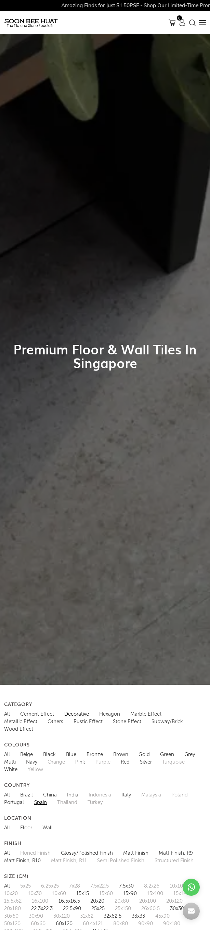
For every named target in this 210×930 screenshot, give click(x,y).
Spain (40, 802)
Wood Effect (18, 729)
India (72, 795)
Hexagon (109, 714)
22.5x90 (72, 908)
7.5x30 (126, 886)
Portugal (14, 802)
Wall (47, 828)
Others (55, 721)
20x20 (97, 901)
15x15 (82, 893)
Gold (144, 754)
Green (167, 754)
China (50, 795)
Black (49, 754)
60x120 (64, 923)
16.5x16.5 (69, 901)
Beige (26, 754)
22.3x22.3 (42, 908)
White (10, 769)
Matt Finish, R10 (22, 860)
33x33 (138, 916)
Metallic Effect (20, 721)
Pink (80, 762)
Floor (26, 828)
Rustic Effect (88, 721)
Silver (146, 762)
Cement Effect (37, 714)
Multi (10, 762)
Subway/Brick (167, 721)
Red (125, 762)
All (7, 714)
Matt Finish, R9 (176, 853)
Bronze (95, 754)
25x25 (98, 908)
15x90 (130, 893)
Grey (189, 754)
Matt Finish (135, 853)
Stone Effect (127, 721)
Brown (120, 754)
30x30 (177, 908)
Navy (31, 762)
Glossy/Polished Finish (87, 853)
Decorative (76, 714)
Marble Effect (145, 714)
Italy (126, 795)
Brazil (26, 795)
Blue (71, 754)
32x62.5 (112, 916)
